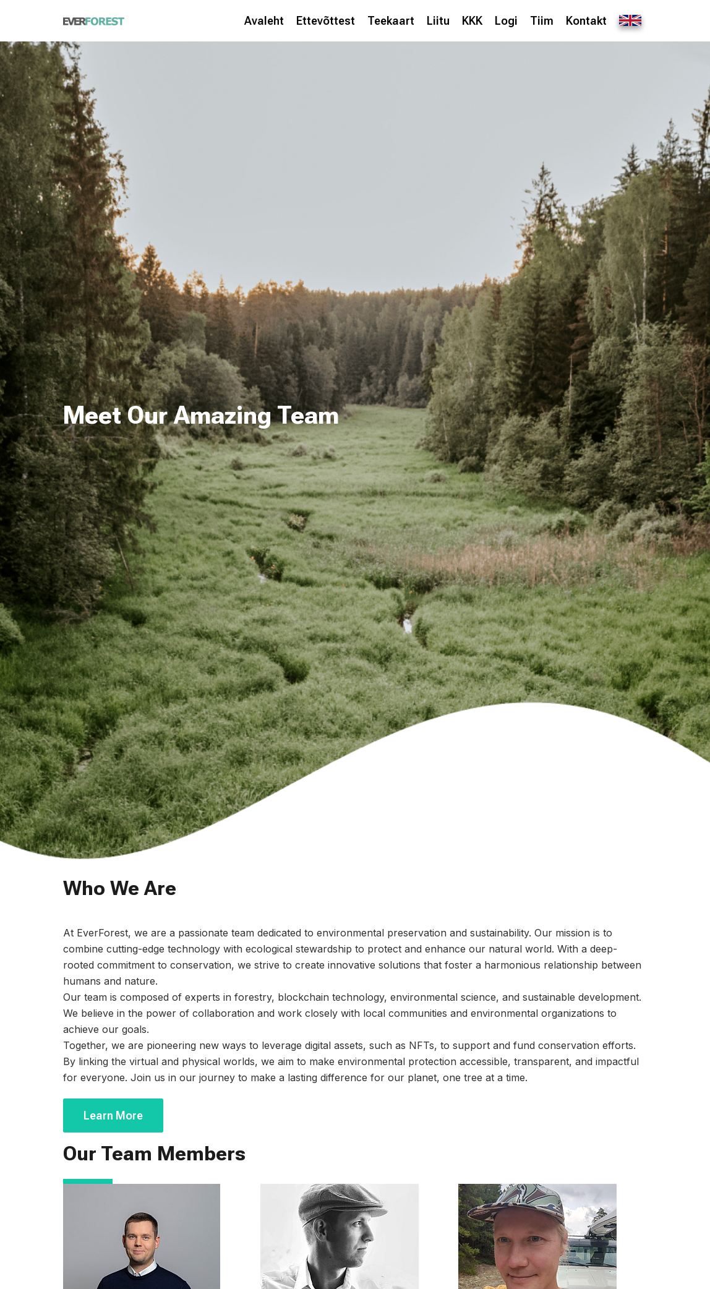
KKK (472, 20)
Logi (506, 20)
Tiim (542, 20)
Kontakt (586, 20)
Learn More (113, 1115)
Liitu (438, 20)
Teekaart (390, 20)
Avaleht (264, 20)
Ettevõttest (325, 20)
